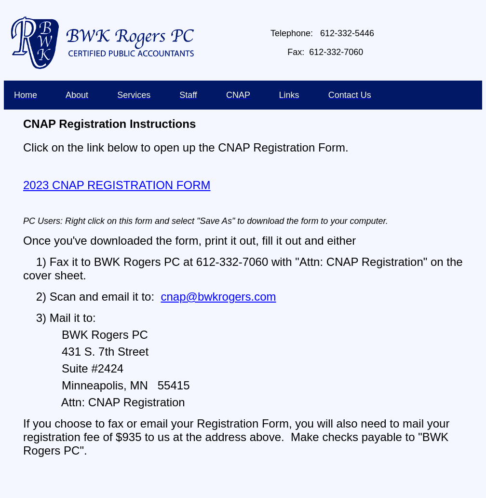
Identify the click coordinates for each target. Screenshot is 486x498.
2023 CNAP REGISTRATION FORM (117, 185)
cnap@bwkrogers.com (218, 296)
